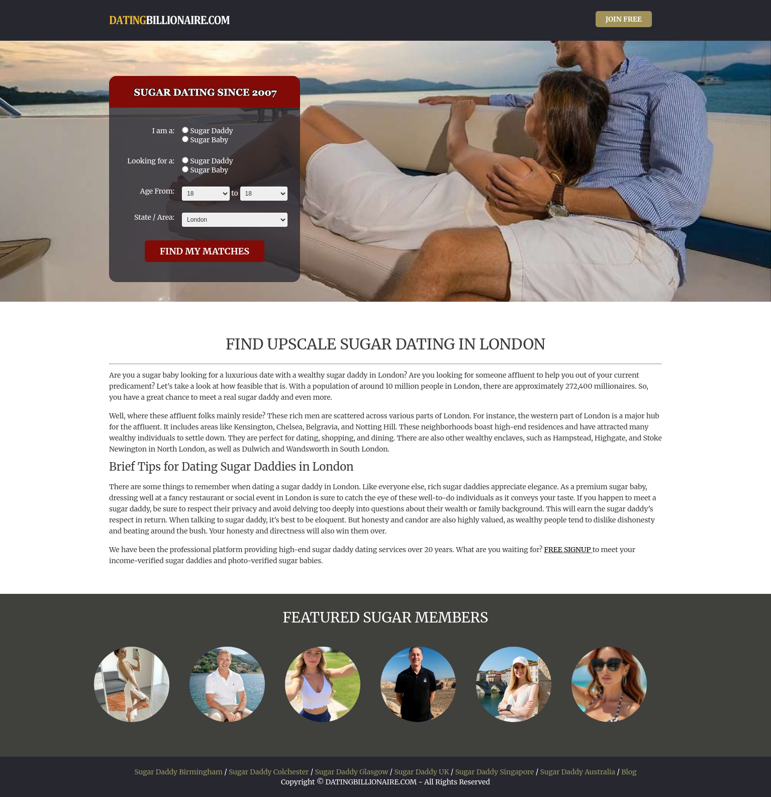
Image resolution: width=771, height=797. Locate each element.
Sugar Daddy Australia (577, 771)
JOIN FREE (624, 19)
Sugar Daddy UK (421, 771)
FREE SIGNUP (568, 549)
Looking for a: (150, 160)
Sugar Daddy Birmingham (179, 771)
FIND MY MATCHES (204, 251)
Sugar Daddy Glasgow (351, 771)
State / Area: (154, 217)
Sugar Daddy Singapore (494, 771)
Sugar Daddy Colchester (269, 771)
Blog (628, 771)
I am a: (163, 130)
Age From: (157, 191)
